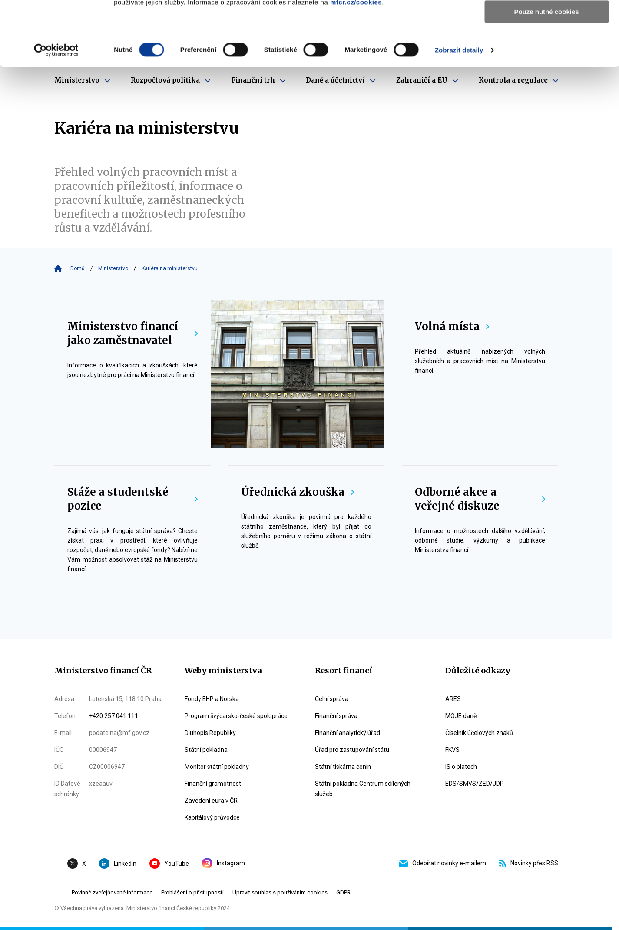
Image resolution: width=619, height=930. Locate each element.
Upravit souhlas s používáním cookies (280, 892)
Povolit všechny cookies (546, 21)
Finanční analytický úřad (347, 732)
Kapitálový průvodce (212, 817)
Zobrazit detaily (459, 110)
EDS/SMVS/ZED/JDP (474, 783)
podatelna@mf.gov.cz (119, 732)
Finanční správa (336, 715)
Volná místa (452, 326)
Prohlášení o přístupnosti (192, 892)
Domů (77, 268)
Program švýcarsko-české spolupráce (236, 715)
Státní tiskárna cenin (343, 766)
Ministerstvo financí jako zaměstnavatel (132, 333)
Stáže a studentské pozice (132, 499)
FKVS (452, 749)
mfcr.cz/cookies (356, 62)
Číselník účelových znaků (479, 732)
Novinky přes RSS (528, 863)
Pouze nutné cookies (546, 72)
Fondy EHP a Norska (212, 698)
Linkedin (117, 863)
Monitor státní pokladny (217, 766)
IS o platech (461, 766)
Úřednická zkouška (297, 492)
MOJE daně (461, 715)
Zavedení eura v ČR (211, 800)
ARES (453, 698)
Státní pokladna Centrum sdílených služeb (362, 789)
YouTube (169, 863)
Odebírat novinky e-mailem (442, 863)
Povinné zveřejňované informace (112, 892)
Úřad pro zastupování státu (352, 749)
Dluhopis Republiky (210, 732)
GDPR (343, 892)
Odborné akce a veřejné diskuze (480, 499)
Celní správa (331, 698)
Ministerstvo (113, 268)
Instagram (223, 863)
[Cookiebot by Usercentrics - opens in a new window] (56, 110)
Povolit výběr (546, 47)
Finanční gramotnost (213, 783)
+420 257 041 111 (113, 715)
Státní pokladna (206, 749)
